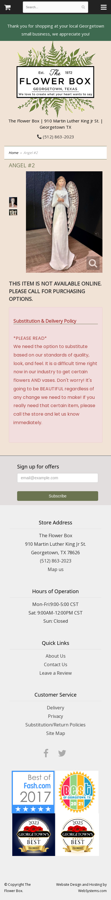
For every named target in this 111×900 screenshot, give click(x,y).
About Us (56, 656)
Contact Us (55, 664)
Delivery (55, 708)
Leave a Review (55, 673)
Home (13, 152)
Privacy (55, 716)
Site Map (55, 733)
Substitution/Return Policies (55, 725)
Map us (56, 569)
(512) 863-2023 (55, 136)
